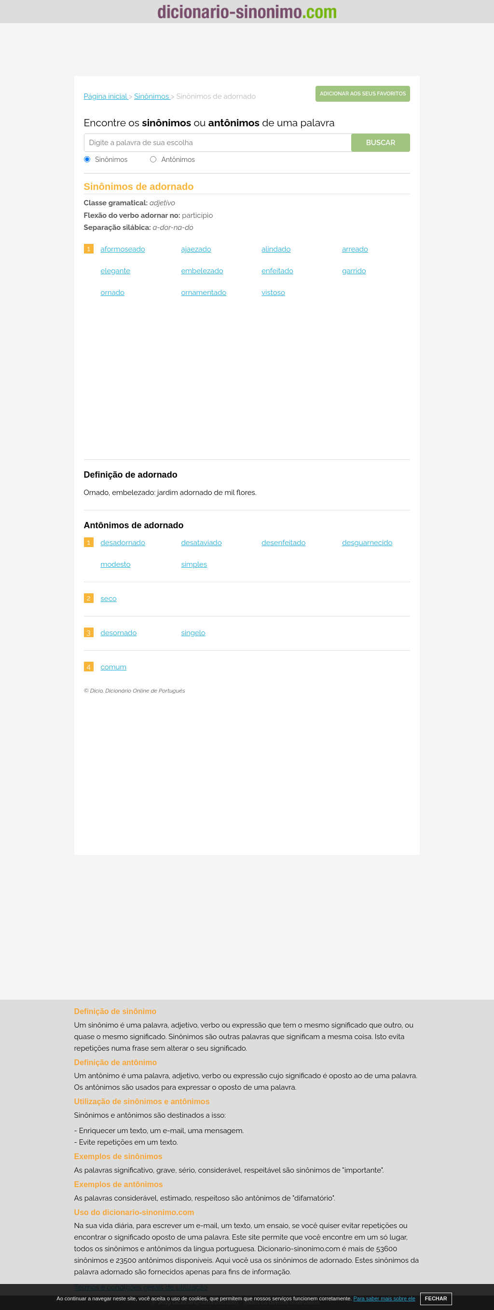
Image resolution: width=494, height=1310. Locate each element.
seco (109, 598)
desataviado (201, 542)
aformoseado (123, 249)
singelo (193, 632)
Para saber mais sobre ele (384, 1298)
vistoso (273, 292)
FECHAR (436, 1298)
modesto (116, 564)
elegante (116, 271)
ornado (112, 292)
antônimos (234, 123)
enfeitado (277, 271)
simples (194, 564)
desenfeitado (283, 542)
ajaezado (196, 249)
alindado (275, 249)
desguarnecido (367, 542)
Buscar (381, 142)
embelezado (202, 271)
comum (114, 667)
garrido (354, 271)
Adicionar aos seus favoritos (363, 94)
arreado (355, 249)
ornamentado (203, 292)
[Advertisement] (247, 49)
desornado (119, 632)
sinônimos (166, 123)
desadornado (123, 542)
